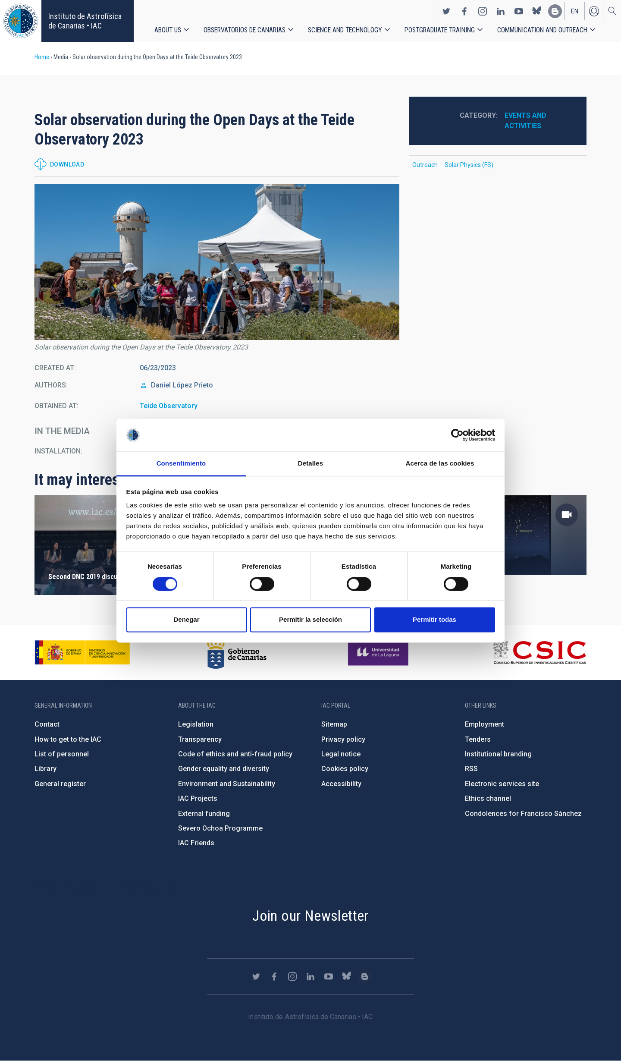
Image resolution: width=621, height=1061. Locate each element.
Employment (484, 724)
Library (45, 769)
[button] (216, 262)
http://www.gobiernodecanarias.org (237, 652)
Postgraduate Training (440, 30)
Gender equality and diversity (223, 769)
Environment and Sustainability (226, 784)
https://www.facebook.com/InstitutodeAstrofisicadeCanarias (464, 11)
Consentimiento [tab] (181, 463)
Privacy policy (343, 739)
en (574, 11)
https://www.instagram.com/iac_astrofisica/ (483, 11)
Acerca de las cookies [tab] (440, 463)
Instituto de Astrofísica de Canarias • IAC (85, 21)
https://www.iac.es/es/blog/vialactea (555, 11)
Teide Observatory (169, 406)
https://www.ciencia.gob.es (82, 652)
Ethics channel (488, 798)
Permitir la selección (310, 619)
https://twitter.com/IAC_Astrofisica (446, 11)
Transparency (200, 739)
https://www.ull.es (379, 652)
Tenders (478, 739)
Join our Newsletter (310, 915)
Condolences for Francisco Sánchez (523, 813)
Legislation (195, 724)
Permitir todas (434, 619)
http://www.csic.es (539, 652)
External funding (204, 813)
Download (67, 164)
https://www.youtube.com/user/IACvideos (519, 11)
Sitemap (334, 724)
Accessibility (341, 784)
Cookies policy (344, 769)
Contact (47, 724)
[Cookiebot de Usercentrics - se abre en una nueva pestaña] (457, 434)
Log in (594, 11)
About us (167, 30)
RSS (471, 769)
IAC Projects (197, 798)
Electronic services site (502, 784)
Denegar (186, 619)
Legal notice (341, 754)
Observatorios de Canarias (244, 30)
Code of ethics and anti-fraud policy (235, 754)
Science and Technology (345, 30)
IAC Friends (196, 843)
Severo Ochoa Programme (220, 828)
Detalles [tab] (310, 463)
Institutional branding (498, 754)
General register (60, 784)
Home (41, 57)
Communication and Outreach (542, 30)
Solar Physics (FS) (469, 164)
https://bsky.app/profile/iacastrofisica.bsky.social (537, 11)
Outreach (425, 164)
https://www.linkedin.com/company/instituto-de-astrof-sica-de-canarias (501, 11)
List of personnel (61, 754)
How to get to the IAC (67, 739)
